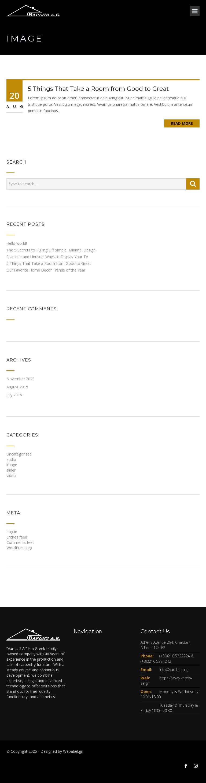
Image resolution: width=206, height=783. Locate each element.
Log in (11, 531)
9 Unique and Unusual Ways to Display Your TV (47, 256)
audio (11, 459)
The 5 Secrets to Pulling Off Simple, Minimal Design (50, 250)
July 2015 (14, 394)
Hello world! (16, 243)
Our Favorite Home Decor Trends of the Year (45, 270)
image (11, 464)
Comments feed (20, 542)
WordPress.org (19, 547)
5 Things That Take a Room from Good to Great (98, 88)
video (11, 475)
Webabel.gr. (73, 751)
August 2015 (17, 386)
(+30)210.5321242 (156, 661)
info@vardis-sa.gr (174, 669)
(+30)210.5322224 (174, 655)
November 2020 (20, 378)
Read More (182, 123)
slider (11, 470)
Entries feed (16, 537)
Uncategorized (19, 454)
